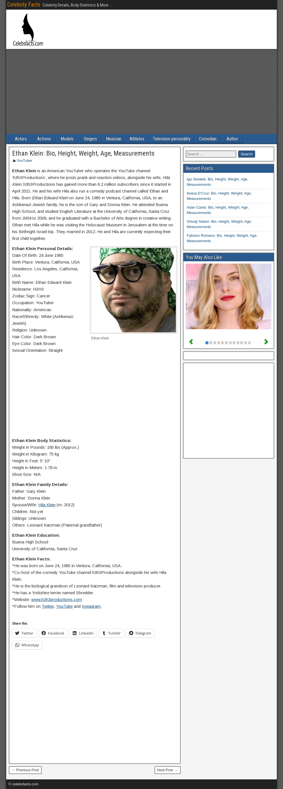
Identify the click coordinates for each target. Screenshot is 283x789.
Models (67, 139)
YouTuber (24, 160)
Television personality (172, 139)
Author (232, 139)
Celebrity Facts (23, 4)
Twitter (48, 606)
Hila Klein (47, 504)
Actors (21, 139)
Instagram (91, 606)
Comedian (207, 139)
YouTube (64, 606)
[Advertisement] (141, 91)
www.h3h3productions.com (56, 599)
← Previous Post (25, 770)
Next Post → (167, 770)
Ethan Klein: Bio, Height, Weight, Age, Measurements (83, 153)
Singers (90, 139)
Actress (44, 139)
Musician (113, 139)
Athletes (137, 139)
